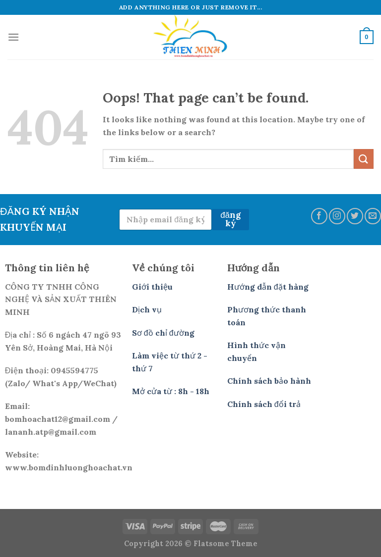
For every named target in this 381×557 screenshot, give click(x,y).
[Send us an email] (373, 216)
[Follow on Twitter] (355, 216)
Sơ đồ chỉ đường (163, 333)
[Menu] (13, 37)
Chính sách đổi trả (264, 404)
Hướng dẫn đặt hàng (268, 287)
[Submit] (364, 158)
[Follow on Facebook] (319, 216)
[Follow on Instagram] (337, 216)
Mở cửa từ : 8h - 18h (170, 391)
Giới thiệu (152, 287)
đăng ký (230, 219)
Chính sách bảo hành (269, 381)
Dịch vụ (147, 309)
